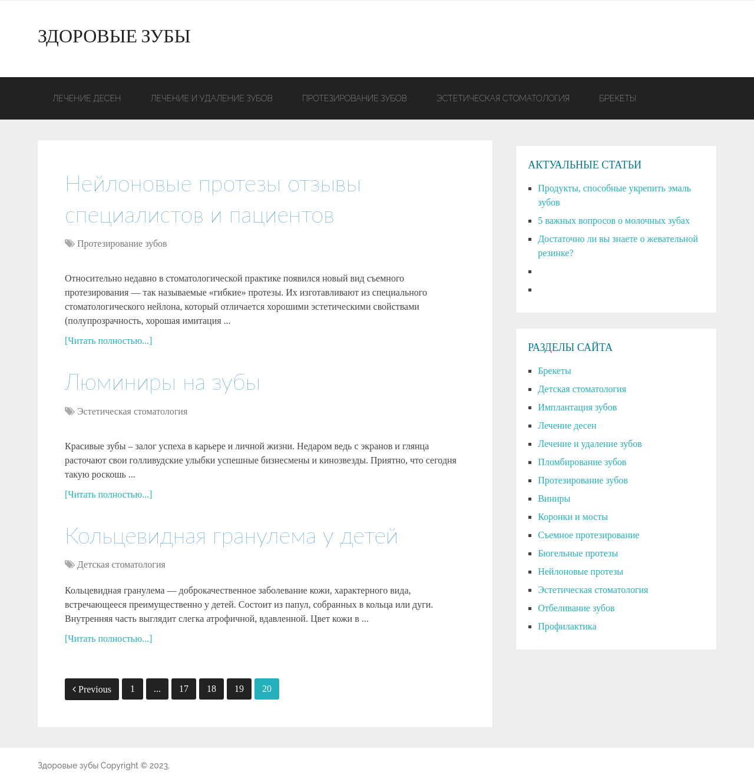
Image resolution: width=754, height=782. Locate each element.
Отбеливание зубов (576, 608)
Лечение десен (86, 98)
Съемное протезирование (588, 535)
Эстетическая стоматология (503, 98)
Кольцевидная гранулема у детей (231, 534)
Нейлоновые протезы (580, 571)
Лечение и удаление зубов (211, 98)
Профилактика (567, 626)
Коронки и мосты (573, 517)
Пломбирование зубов (582, 462)
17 (183, 689)
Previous (91, 689)
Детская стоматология (121, 564)
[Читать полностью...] (108, 341)
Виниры (554, 498)
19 (239, 689)
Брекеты (617, 98)
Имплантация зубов (577, 407)
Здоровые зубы (114, 38)
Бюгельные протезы (578, 553)
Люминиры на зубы (162, 381)
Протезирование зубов (354, 98)
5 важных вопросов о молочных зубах (614, 221)
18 (211, 689)
